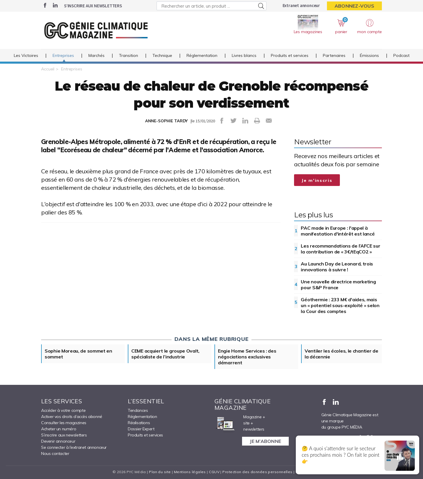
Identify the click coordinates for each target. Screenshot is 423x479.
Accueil (47, 69)
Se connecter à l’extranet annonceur (74, 447)
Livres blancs (244, 55)
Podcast (401, 55)
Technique (162, 55)
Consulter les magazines (63, 422)
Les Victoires (26, 55)
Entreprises (63, 55)
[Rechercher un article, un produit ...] (211, 5)
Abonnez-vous (354, 6)
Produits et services (289, 55)
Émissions (369, 55)
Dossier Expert (141, 428)
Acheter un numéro (58, 428)
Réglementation (202, 55)
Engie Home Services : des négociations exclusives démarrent (247, 356)
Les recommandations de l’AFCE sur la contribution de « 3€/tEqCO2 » (340, 249)
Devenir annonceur (58, 441)
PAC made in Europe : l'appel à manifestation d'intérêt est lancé (338, 231)
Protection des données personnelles (257, 472)
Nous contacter (55, 453)
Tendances (138, 410)
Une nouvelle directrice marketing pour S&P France (338, 284)
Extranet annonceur (301, 5)
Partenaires (334, 55)
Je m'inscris (317, 180)
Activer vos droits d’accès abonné (71, 416)
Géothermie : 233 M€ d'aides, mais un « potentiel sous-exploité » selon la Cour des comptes (340, 305)
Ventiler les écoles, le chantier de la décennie (341, 354)
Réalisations (139, 422)
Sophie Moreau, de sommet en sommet (78, 354)
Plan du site (160, 472)
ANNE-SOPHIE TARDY (166, 121)
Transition (128, 55)
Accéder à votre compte (63, 410)
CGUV (214, 472)
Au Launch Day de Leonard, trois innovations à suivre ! (337, 266)
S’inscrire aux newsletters (93, 6)
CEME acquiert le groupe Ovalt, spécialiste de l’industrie (165, 354)
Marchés (96, 55)
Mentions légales (190, 472)
